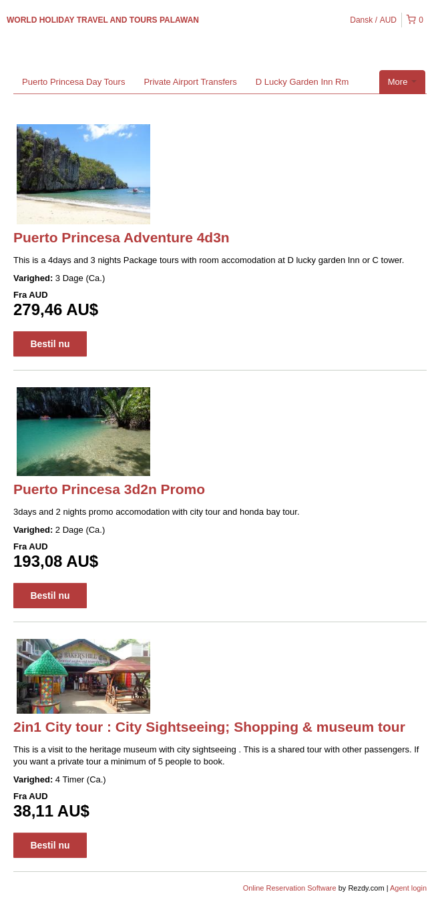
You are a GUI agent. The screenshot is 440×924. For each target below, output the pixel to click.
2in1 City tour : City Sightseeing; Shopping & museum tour (209, 726)
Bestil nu (49, 343)
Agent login (408, 888)
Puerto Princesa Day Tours (73, 82)
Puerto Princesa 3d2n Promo (109, 489)
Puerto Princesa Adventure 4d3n (121, 237)
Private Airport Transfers (190, 82)
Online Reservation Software (290, 888)
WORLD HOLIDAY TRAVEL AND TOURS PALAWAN (103, 20)
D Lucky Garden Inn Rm (302, 82)
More (402, 82)
